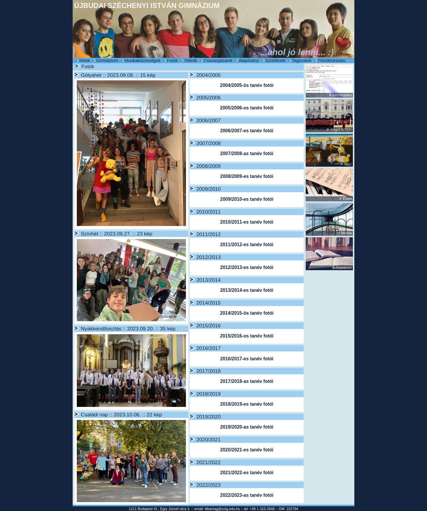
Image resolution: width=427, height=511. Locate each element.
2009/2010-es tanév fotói (246, 199)
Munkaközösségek (142, 60)
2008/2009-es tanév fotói (246, 176)
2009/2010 (208, 189)
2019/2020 (208, 417)
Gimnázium (107, 60)
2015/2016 (208, 326)
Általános (344, 267)
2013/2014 (208, 280)
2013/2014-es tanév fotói (246, 290)
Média (346, 233)
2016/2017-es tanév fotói (246, 358)
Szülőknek (275, 60)
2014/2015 (208, 303)
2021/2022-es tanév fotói (246, 472)
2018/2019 (208, 394)
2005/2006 (208, 98)
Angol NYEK (341, 129)
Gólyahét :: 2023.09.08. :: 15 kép (118, 75)
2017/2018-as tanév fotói (246, 381)
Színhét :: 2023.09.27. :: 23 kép (116, 234)
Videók (190, 60)
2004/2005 (208, 75)
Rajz (348, 164)
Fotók (172, 60)
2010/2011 (208, 212)
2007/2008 (208, 143)
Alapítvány (249, 60)
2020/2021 (208, 439)
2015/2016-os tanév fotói (246, 335)
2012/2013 (208, 257)
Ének (347, 198)
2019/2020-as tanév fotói (246, 426)
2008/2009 (208, 166)
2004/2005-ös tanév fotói (246, 85)
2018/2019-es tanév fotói (246, 404)
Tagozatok (302, 60)
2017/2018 (208, 371)
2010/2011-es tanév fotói (246, 222)
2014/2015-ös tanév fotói (246, 313)
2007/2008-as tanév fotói (246, 153)
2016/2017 (208, 348)
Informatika (342, 95)
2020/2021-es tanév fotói (246, 449)
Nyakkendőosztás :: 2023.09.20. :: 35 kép (128, 329)
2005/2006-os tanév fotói (246, 107)
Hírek (84, 60)
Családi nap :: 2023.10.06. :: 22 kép (121, 415)
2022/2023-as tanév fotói (246, 495)
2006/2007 (208, 120)
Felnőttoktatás (331, 60)
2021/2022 (208, 462)
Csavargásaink (218, 60)
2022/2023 (208, 485)
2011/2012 (208, 234)
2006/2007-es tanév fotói (246, 130)
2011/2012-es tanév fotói (246, 244)
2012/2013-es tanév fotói (246, 267)
